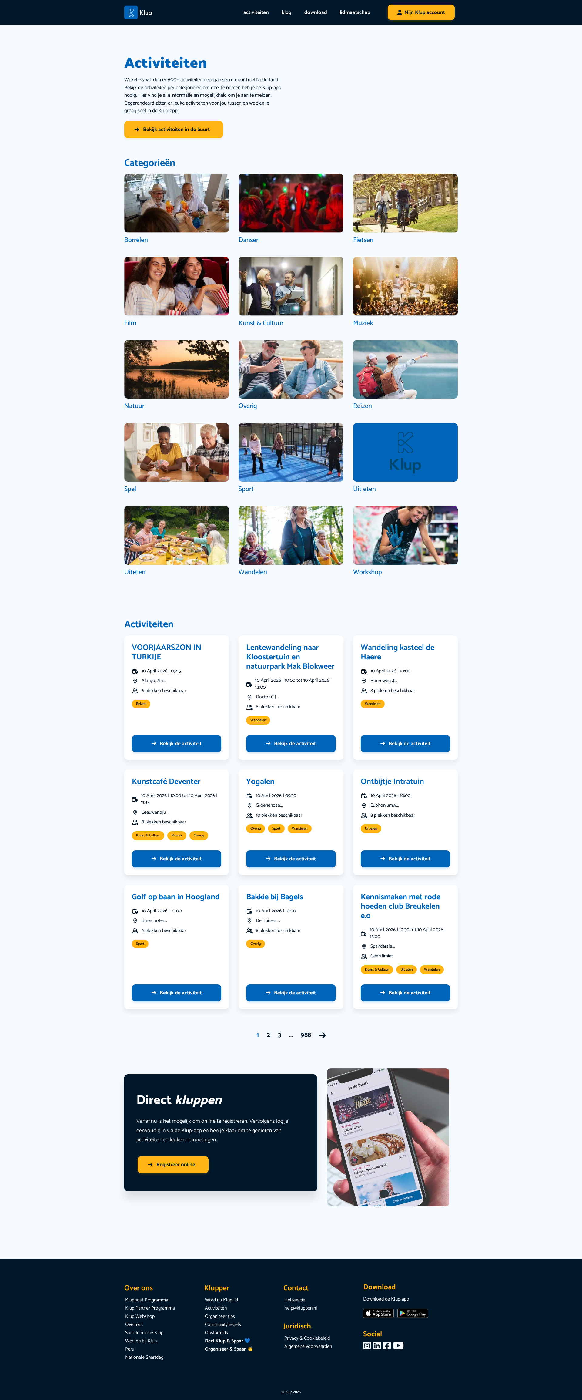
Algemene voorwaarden (308, 1346)
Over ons (134, 1325)
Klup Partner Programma (150, 1308)
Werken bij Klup (141, 1341)
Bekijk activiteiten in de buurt (172, 129)
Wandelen (258, 720)
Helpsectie (294, 1300)
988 (306, 1035)
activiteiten (256, 12)
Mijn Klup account (424, 12)
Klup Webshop (140, 1316)
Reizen (141, 704)
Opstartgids (216, 1333)
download (315, 12)
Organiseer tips (220, 1316)
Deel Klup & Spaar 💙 (227, 1341)
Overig (199, 835)
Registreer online (171, 1164)
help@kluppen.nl (300, 1308)
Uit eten (371, 828)
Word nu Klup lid (221, 1300)
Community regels (223, 1325)
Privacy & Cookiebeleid (307, 1338)
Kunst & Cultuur (148, 835)
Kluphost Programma (146, 1300)
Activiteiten (216, 1308)
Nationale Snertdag (144, 1357)
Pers (129, 1349)
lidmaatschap (355, 12)
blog (287, 12)
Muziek (177, 835)
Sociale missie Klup (144, 1333)
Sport (276, 828)
